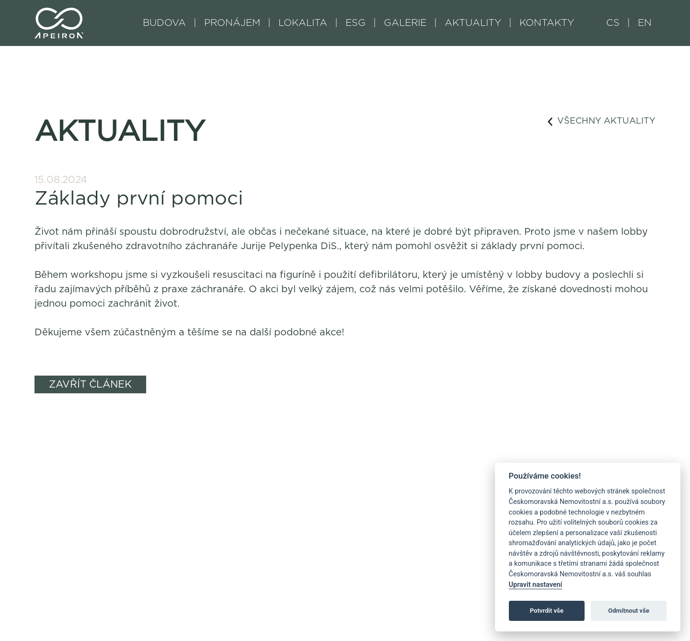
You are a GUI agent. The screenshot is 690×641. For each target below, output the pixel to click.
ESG (355, 23)
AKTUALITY (473, 23)
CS (613, 23)
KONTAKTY (546, 23)
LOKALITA (302, 23)
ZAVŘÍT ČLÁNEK (90, 384)
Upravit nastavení (536, 585)
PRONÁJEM (232, 23)
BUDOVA (164, 23)
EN (645, 23)
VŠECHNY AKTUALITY (602, 121)
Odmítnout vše (628, 610)
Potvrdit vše (547, 610)
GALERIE (405, 23)
